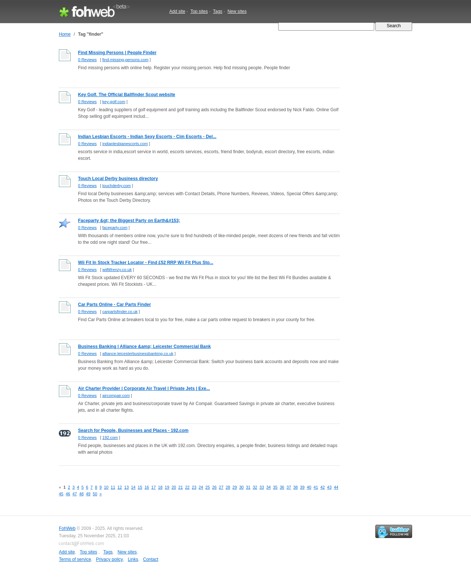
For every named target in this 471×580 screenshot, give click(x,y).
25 (207, 487)
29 (235, 487)
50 (95, 494)
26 (214, 487)
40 (309, 487)
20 (173, 487)
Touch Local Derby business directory (118, 178)
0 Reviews (87, 59)
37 (289, 487)
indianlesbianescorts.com (125, 143)
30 (241, 487)
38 (295, 487)
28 (228, 487)
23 (194, 487)
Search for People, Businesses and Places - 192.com (133, 430)
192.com (110, 437)
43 (329, 487)
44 (336, 487)
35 (275, 487)
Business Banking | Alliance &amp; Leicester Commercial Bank (144, 346)
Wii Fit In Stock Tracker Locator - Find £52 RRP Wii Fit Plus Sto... (145, 262)
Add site (177, 11)
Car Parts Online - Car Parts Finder (114, 304)
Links (133, 559)
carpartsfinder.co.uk (120, 311)
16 (147, 487)
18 (160, 487)
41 (316, 487)
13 (126, 487)
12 (119, 487)
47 (74, 494)
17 (153, 487)
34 (268, 487)
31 (248, 487)
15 (140, 487)
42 (322, 487)
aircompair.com (116, 395)
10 (106, 487)
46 (67, 494)
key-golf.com (113, 101)
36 (282, 487)
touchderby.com (116, 185)
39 (302, 487)
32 (255, 487)
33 (261, 487)
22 (187, 487)
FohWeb (67, 528)
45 (61, 494)
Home (65, 34)
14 (133, 487)
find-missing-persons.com (125, 59)
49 (88, 494)
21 (180, 487)
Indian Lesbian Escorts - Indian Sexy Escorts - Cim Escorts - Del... (147, 136)
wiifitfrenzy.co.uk (117, 269)
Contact (150, 559)
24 (201, 487)
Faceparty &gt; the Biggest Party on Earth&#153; (129, 220)
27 (221, 487)
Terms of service (75, 559)
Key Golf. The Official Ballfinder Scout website (126, 94)
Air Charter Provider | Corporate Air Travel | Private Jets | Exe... (144, 388)
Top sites (199, 11)
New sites (237, 11)
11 (113, 487)
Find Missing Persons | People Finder (117, 52)
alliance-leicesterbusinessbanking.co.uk (137, 353)
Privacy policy (109, 559)
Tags (217, 11)
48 (81, 494)
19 (167, 487)
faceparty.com (114, 227)
